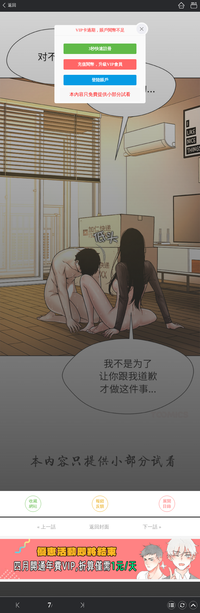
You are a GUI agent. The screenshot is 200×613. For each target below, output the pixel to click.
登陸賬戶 (100, 80)
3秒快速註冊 (100, 48)
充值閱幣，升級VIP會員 (100, 64)
